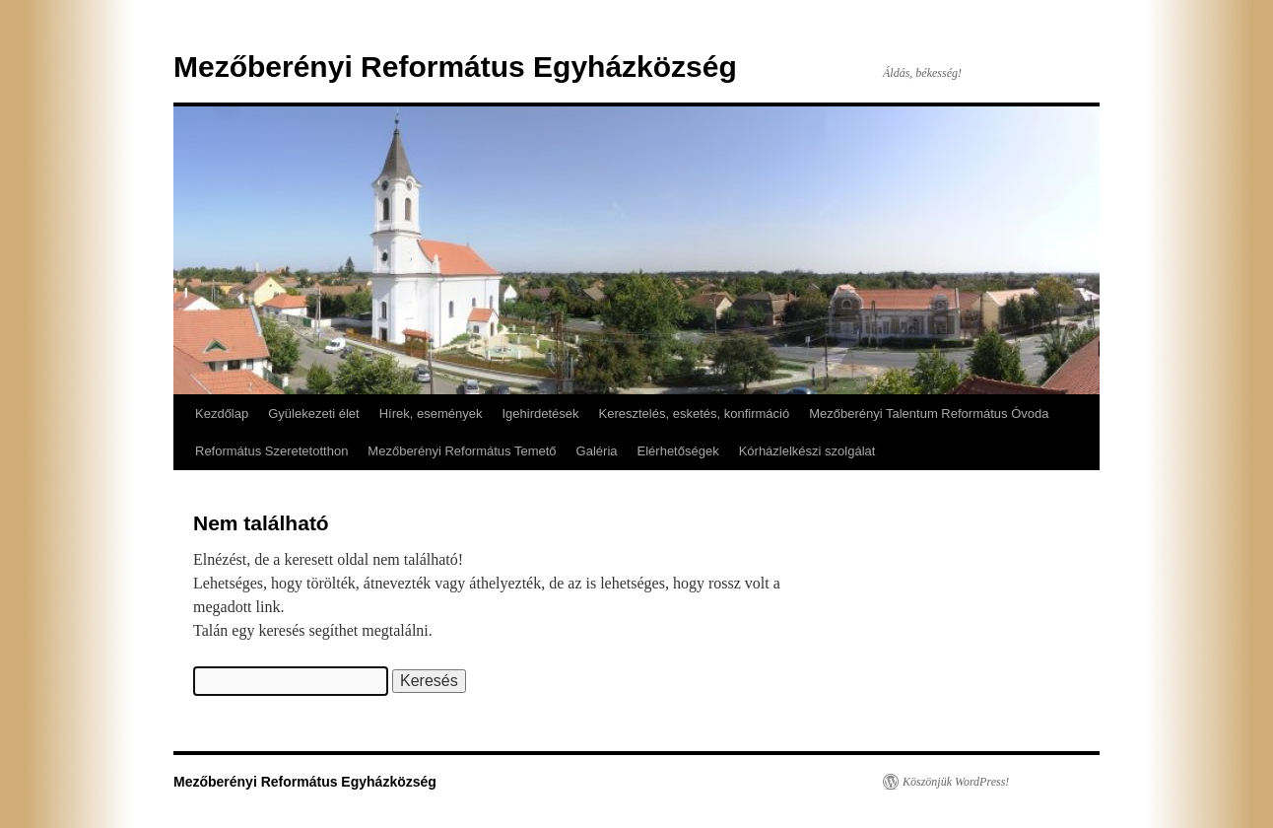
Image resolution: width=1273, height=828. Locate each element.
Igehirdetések (540, 413)
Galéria (597, 451)
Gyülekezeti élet (314, 413)
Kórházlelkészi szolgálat (807, 451)
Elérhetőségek (678, 451)
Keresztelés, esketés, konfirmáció (694, 413)
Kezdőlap (221, 413)
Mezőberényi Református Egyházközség (455, 66)
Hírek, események (431, 413)
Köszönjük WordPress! (956, 782)
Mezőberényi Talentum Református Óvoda (928, 413)
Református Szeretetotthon (271, 451)
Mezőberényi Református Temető (462, 451)
